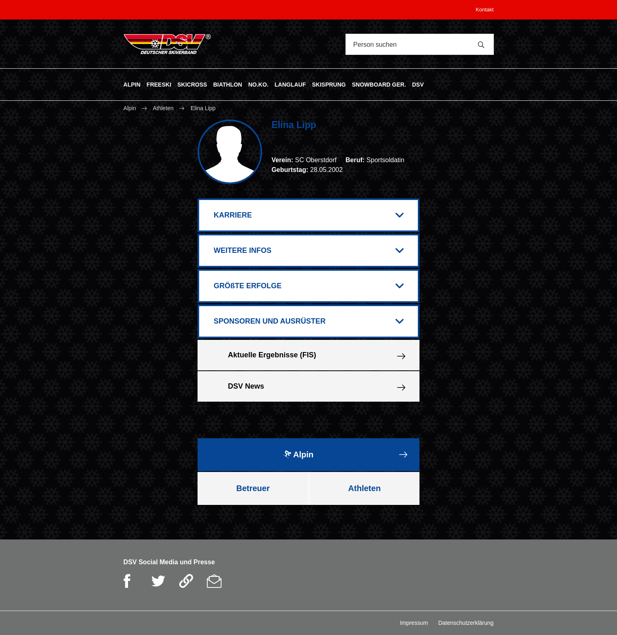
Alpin (131, 108)
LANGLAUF (290, 84)
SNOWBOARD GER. (379, 84)
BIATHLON (227, 84)
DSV (418, 84)
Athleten (163, 108)
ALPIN (132, 84)
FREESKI (159, 84)
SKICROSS (192, 84)
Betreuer (252, 488)
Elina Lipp (203, 108)
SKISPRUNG (328, 84)
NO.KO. (258, 84)
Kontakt (484, 10)
